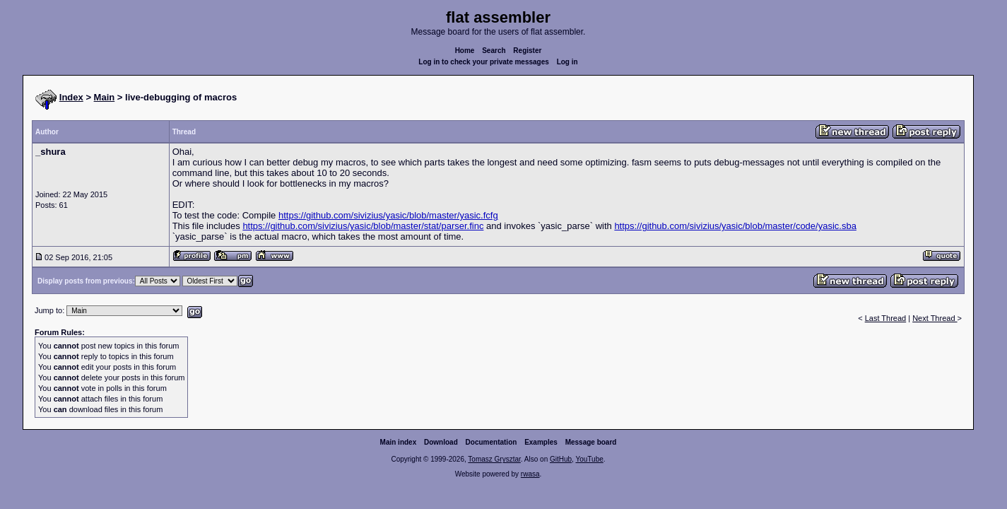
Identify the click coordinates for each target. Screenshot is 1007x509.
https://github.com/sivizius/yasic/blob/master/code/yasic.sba (735, 226)
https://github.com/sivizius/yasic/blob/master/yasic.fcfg (388, 215)
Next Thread (934, 318)
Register (527, 50)
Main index (398, 442)
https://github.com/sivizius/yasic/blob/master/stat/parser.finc (362, 226)
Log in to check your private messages (483, 62)
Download (441, 442)
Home (465, 50)
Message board (591, 442)
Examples (541, 442)
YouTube (589, 459)
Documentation (491, 442)
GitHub (561, 459)
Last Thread (886, 318)
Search (493, 50)
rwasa (530, 474)
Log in (567, 62)
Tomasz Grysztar (494, 459)
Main (104, 97)
